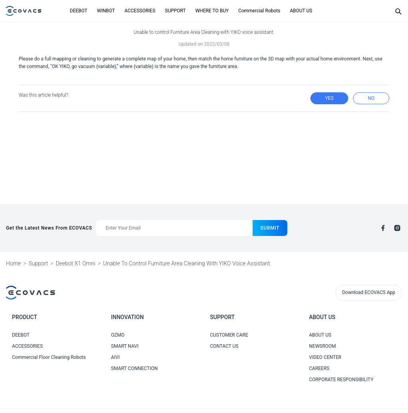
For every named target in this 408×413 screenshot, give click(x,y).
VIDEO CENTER (325, 357)
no (371, 98)
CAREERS (319, 368)
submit (270, 228)
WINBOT (106, 11)
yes (329, 98)
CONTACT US (224, 346)
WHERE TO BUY (212, 11)
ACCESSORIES (139, 11)
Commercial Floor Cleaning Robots (49, 357)
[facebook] (383, 228)
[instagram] (397, 228)
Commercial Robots (259, 11)
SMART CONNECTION (134, 368)
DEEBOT (78, 11)
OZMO (118, 335)
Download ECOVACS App (368, 292)
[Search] (398, 11)
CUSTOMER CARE (229, 335)
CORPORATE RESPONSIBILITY (341, 379)
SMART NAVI (125, 346)
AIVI (115, 357)
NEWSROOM (322, 346)
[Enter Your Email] (174, 228)
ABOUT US (301, 11)
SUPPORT (175, 11)
